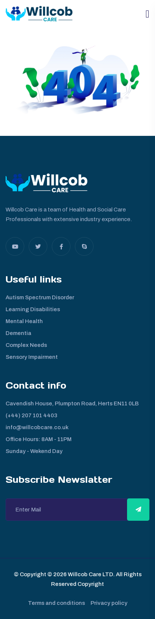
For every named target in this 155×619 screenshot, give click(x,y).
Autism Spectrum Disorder (40, 297)
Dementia (18, 333)
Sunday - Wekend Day (34, 451)
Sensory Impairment (32, 357)
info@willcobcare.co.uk (37, 427)
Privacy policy (109, 603)
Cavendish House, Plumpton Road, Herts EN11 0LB (72, 403)
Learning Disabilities (33, 309)
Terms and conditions (56, 603)
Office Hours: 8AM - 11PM (39, 439)
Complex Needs (26, 345)
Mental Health (24, 321)
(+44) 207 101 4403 (31, 415)
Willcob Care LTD (90, 574)
